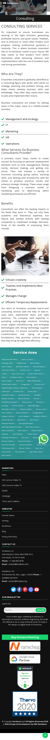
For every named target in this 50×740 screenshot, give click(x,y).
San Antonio (40, 402)
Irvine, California (7, 413)
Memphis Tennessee (8, 398)
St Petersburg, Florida (8, 448)
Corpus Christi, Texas (17, 374)
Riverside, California (8, 441)
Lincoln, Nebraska (23, 416)
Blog (4, 531)
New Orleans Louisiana (32, 427)
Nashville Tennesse (23, 398)
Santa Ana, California (25, 445)
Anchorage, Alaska (7, 363)
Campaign (6, 496)
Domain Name (8, 515)
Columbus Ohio (39, 384)
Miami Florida (34, 420)
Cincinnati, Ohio (24, 370)
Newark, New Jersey (7, 430)
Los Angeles (37, 395)
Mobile (5, 490)
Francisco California (17, 406)
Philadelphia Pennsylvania (10, 402)
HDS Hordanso (40, 724)
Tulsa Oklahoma (20, 452)
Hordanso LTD (8, 571)
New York (36, 398)
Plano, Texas (24, 437)
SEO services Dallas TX (11, 480)
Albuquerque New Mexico (9, 359)
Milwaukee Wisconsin (8, 423)
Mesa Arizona (22, 420)
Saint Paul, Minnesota (8, 445)
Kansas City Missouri (22, 413)
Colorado (4, 374)
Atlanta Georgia (34, 363)
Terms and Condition (10, 501)
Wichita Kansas (6, 455)
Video (4, 474)
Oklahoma (5, 434)
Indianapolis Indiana (8, 395)
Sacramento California (24, 441)
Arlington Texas (21, 363)
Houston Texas (32, 391)
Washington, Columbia (8, 409)
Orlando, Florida (32, 434)
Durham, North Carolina (35, 374)
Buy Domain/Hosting (25, 637)
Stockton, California (25, 448)
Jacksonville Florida (23, 395)
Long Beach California (39, 416)
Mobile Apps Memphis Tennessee (11, 427)
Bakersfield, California (22, 367)
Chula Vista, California (8, 370)
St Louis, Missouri (41, 445)
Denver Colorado (7, 381)
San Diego (5, 406)
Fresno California (31, 377)
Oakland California (37, 430)
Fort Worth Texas (18, 391)
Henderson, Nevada (25, 409)
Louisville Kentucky (7, 420)
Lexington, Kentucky (8, 416)
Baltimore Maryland (39, 367)
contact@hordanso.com (18, 564)
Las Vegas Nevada (38, 413)
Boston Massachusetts (34, 381)
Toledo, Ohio (39, 448)
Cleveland (37, 370)
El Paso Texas (5, 391)
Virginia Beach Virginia (36, 452)
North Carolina (22, 430)
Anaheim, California (27, 359)
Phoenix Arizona (27, 402)
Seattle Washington (33, 406)
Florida (4, 377)
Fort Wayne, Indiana (16, 377)
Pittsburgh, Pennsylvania (9, 437)
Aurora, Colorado (7, 367)
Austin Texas (19, 381)
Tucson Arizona (6, 452)
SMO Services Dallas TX (12, 485)
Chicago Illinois (25, 384)
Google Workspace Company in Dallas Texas (14, 388)
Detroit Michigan (37, 388)
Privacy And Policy (9, 536)
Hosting (5, 520)
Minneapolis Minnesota (26, 423)
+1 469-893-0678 (16, 561)
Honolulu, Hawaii (41, 409)
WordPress (6, 526)
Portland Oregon (38, 437)
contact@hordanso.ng (17, 581)
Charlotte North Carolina (9, 384)
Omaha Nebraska (17, 434)
